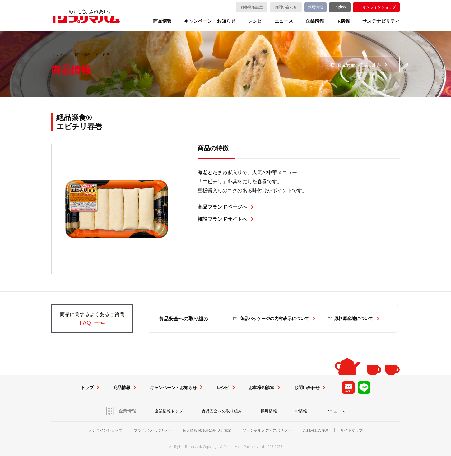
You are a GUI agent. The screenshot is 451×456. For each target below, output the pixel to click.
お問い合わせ (286, 7)
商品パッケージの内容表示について (274, 318)
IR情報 (343, 21)
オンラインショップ (379, 7)
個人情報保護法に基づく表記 (207, 430)
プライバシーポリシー (152, 430)
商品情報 (162, 21)
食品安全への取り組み (222, 411)
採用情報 (315, 7)
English (340, 7)
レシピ (255, 21)
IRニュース (335, 411)
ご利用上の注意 (316, 430)
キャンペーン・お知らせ (209, 21)
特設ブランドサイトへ (222, 219)
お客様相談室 (251, 7)
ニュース (283, 21)
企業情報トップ (169, 411)
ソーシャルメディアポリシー (267, 430)
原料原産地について (353, 318)
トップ (57, 55)
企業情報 (314, 21)
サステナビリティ (381, 21)
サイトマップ (351, 430)
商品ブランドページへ (222, 206)
